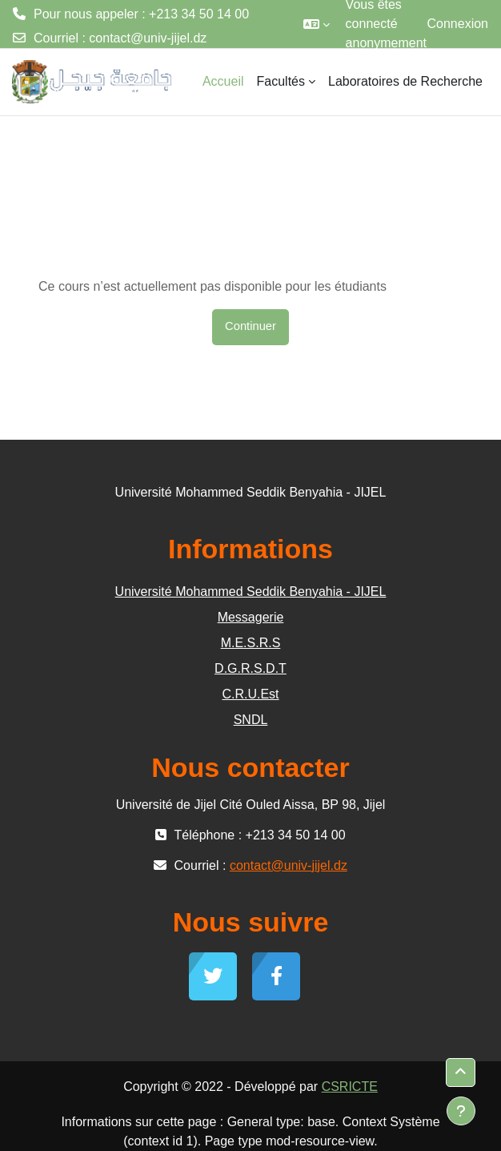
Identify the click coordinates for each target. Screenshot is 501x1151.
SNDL (251, 719)
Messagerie (251, 617)
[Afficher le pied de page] (461, 1111)
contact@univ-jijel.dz (147, 38)
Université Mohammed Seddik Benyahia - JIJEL (251, 591)
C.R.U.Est (250, 694)
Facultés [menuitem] (281, 81)
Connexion (458, 23)
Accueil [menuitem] (223, 81)
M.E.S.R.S (251, 643)
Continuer (250, 326)
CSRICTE (350, 1086)
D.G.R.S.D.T (250, 668)
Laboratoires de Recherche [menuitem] (405, 81)
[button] (316, 24)
